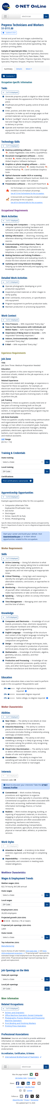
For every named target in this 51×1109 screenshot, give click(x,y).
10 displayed (10, 558)
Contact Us (32, 1078)
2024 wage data (31, 951)
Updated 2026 (9, 33)
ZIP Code (6, 471)
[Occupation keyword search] (32, 16)
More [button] (28, 69)
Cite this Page (30, 1087)
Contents (8, 76)
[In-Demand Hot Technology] (7, 152)
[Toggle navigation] (5, 16)
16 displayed (10, 92)
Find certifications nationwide (17, 481)
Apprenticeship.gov (11, 536)
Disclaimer (34, 1100)
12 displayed (10, 282)
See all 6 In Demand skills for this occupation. (27, 202)
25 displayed (10, 497)
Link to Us (19, 1087)
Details (19, 69)
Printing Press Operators (15, 1026)
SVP (3, 439)
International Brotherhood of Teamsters (22, 1057)
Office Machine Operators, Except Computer (24, 1015)
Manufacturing (7, 946)
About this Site (18, 1100)
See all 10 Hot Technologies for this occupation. (27, 193)
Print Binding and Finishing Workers (20, 1023)
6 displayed (10, 617)
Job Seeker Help (21, 1078)
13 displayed (10, 146)
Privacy (26, 1100)
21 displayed (10, 220)
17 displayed (10, 717)
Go (46, 16)
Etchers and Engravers (14, 1012)
